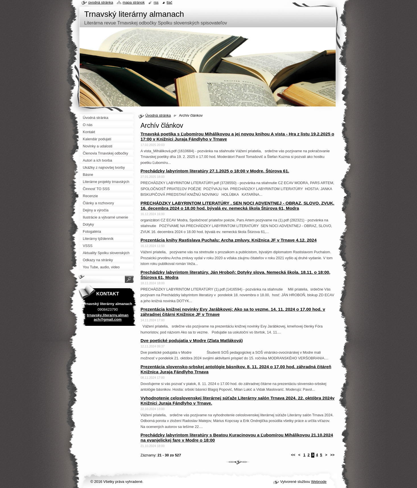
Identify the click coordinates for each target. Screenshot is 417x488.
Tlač (169, 2)
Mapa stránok (134, 2)
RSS (156, 2)
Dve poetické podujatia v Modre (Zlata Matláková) (192, 340)
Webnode (319, 481)
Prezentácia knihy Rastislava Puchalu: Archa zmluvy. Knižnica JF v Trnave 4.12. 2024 (229, 240)
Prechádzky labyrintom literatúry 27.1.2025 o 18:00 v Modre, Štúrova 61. (215, 170)
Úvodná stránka (158, 115)
